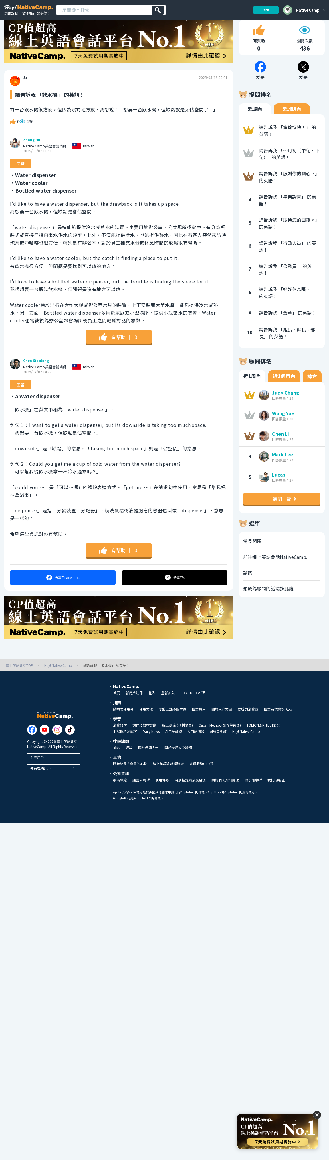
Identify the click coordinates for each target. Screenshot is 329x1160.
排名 (116, 761)
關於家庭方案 (221, 723)
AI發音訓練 (218, 745)
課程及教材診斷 (144, 739)
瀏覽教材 (120, 739)
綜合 (312, 390)
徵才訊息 (253, 794)
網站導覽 (120, 794)
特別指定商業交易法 (190, 794)
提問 (263, 9)
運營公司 (141, 794)
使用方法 (146, 723)
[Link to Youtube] (44, 744)
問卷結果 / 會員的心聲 (130, 777)
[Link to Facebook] (32, 744)
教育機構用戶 (40, 782)
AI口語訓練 (173, 745)
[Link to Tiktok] (70, 744)
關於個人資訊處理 (225, 794)
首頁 (116, 707)
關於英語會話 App (278, 723)
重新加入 (168, 707)
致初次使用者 (123, 723)
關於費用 (199, 723)
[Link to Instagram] (57, 744)
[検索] (158, 10)
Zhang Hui (32, 154)
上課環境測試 (125, 745)
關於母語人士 (148, 761)
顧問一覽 (282, 513)
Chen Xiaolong (36, 375)
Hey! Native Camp (246, 745)
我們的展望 (276, 794)
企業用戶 (37, 771)
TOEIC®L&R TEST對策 (263, 739)
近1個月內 (292, 123)
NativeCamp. (308, 10)
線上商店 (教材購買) (177, 739)
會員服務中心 (201, 778)
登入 (151, 707)
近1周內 (255, 123)
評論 (129, 761)
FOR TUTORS (193, 707)
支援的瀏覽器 (248, 723)
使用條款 (162, 794)
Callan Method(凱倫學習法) (220, 739)
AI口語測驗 (196, 745)
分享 (62, 592)
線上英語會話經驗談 (168, 777)
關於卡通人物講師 (178, 761)
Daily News (151, 745)
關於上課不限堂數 (172, 723)
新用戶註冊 (134, 707)
